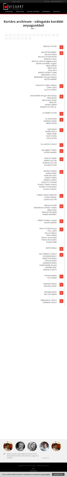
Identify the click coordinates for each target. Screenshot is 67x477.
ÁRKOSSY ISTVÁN (49, 46)
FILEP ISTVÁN (51, 136)
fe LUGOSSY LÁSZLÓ (48, 144)
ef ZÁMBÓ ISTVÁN (49, 113)
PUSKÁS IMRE (51, 242)
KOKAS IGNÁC (51, 173)
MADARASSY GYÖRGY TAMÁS (45, 208)
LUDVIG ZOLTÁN (49, 199)
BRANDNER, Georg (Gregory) (45, 77)
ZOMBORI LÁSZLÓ (49, 302)
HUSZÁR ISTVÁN (50, 165)
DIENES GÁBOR (50, 105)
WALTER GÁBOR (50, 294)
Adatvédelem (33, 470)
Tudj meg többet (45, 474)
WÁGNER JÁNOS (50, 292)
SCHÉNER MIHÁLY (49, 256)
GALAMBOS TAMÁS (48, 150)
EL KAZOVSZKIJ (50, 119)
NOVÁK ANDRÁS (50, 222)
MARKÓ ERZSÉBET (49, 214)
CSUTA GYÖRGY (50, 90)
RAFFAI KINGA (50, 248)
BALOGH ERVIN (50, 54)
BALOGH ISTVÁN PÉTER (47, 57)
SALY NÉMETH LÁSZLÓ (47, 254)
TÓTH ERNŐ (51, 278)
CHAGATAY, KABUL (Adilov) (45, 85)
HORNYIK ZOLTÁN (49, 163)
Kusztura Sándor (49, 189)
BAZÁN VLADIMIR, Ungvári (46, 63)
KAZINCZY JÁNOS (49, 171)
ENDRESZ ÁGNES (49, 121)
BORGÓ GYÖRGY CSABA (47, 72)
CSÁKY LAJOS (51, 87)
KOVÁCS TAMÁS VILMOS (46, 184)
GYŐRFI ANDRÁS (50, 152)
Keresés (47, 1)
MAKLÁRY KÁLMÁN (49, 212)
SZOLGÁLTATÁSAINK (33, 11)
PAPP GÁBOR (51, 235)
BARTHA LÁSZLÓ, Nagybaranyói (43, 61)
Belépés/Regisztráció (57, 1)
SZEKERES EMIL (50, 267)
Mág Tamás (51, 210)
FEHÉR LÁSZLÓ (50, 131)
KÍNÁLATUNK (20, 11)
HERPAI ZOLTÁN (50, 160)
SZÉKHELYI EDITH (49, 270)
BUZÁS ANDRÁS (50, 79)
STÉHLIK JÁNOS (50, 261)
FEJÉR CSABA (51, 134)
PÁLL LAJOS (51, 231)
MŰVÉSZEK (9, 11)
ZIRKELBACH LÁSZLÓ (48, 300)
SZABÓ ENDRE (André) (47, 265)
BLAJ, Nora (52, 70)
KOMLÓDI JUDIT (50, 175)
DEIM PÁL (52, 102)
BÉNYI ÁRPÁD (51, 66)
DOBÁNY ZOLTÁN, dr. (48, 107)
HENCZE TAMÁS (50, 158)
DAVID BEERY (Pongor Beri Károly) (43, 96)
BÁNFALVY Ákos (50, 59)
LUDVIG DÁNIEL (50, 197)
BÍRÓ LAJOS (51, 68)
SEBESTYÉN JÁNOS (49, 258)
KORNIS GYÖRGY (49, 180)
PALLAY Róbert (50, 233)
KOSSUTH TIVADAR (48, 182)
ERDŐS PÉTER (51, 123)
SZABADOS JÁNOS (49, 263)
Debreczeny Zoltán (49, 100)
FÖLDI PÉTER (51, 138)
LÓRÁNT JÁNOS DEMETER (46, 195)
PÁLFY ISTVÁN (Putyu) (47, 228)
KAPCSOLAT (56, 11)
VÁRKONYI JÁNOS (49, 284)
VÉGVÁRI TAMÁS (49, 286)
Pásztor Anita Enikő (48, 237)
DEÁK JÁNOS (51, 98)
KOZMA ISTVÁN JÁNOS (47, 187)
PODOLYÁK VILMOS (48, 240)
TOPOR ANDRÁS (50, 275)
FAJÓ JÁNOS (51, 129)
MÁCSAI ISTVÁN (50, 205)
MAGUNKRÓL (46, 11)
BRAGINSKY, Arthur (48, 75)
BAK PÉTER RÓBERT (48, 52)
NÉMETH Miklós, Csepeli (46, 220)
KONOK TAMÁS (50, 178)
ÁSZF (33, 468)
